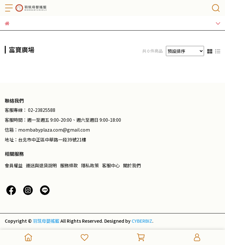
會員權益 (14, 165)
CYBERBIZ (142, 221)
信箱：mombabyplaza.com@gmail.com (47, 129)
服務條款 (69, 165)
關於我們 (132, 165)
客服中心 (111, 165)
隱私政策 (90, 165)
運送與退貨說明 (41, 165)
